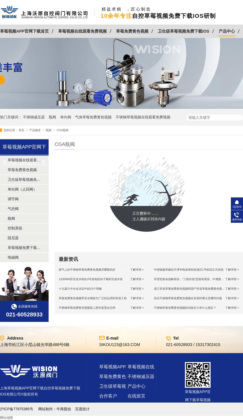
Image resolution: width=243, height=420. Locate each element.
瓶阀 (52, 117)
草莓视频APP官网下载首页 (24, 31)
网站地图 (6, 417)
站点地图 (108, 405)
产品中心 (227, 31)
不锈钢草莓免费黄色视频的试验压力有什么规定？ (185, 307)
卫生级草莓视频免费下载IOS (183, 31)
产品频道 (35, 130)
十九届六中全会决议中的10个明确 (80, 288)
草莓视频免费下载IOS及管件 (24, 248)
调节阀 (13, 199)
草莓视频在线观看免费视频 (82, 31)
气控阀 (13, 209)
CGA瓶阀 (62, 130)
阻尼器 (13, 238)
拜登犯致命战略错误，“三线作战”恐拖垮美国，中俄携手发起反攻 (194, 279)
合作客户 (108, 396)
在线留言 (136, 396)
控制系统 (15, 228)
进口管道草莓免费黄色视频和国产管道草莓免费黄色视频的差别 (193, 288)
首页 (22, 130)
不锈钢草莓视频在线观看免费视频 (143, 117)
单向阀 (65, 117)
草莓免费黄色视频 (132, 31)
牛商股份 (63, 409)
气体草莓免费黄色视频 (93, 117)
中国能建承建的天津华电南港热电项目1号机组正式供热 (189, 269)
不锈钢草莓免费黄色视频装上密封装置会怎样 (87, 307)
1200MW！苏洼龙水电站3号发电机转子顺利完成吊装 (91, 279)
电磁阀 (13, 257)
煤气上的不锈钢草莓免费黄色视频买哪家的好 (87, 269)
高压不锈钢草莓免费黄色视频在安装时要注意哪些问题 (188, 298)
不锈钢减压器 (34, 117)
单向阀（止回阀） (22, 189)
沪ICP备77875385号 (16, 409)
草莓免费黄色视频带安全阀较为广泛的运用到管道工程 (93, 298)
